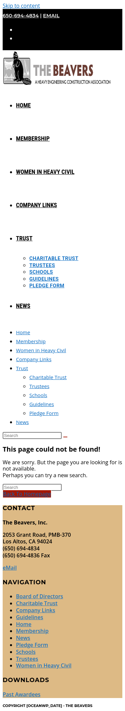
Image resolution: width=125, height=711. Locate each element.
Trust (22, 368)
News (22, 422)
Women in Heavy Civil (41, 350)
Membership (31, 341)
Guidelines (41, 404)
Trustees (39, 386)
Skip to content (21, 5)
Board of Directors (39, 596)
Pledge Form (44, 413)
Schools (38, 395)
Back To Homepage (27, 494)
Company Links (33, 359)
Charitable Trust (48, 377)
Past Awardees (21, 694)
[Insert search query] (32, 435)
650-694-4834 (21, 15)
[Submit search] (65, 437)
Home (23, 332)
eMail (51, 15)
